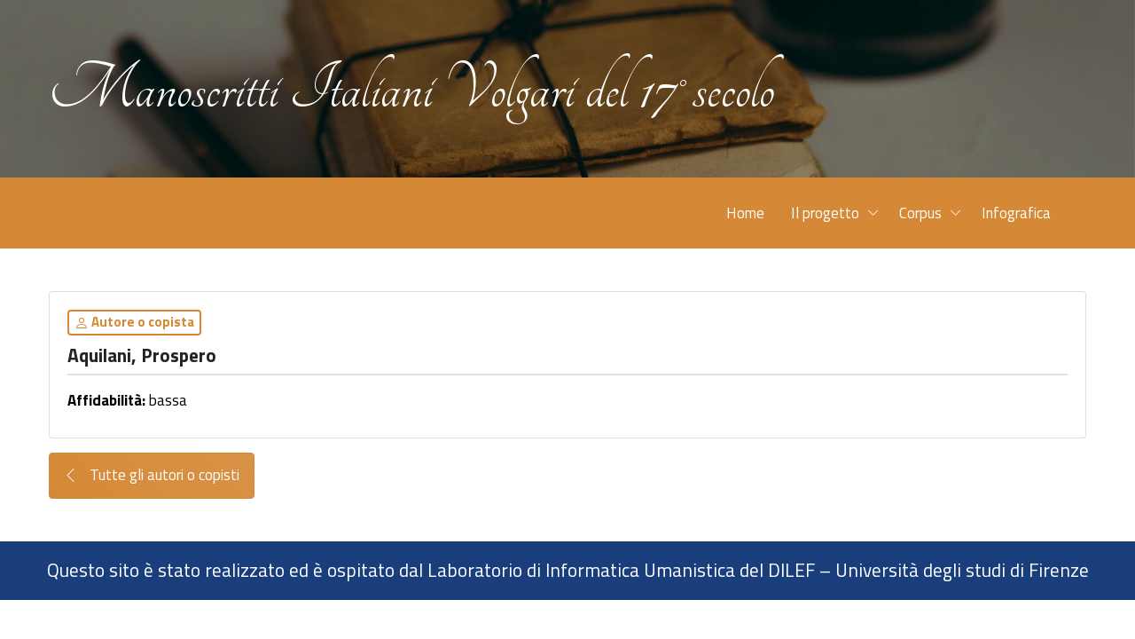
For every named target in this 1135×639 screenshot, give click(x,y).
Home (745, 213)
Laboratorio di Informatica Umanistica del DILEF (621, 570)
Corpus (920, 213)
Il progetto (825, 213)
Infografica (1016, 213)
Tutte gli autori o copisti (151, 475)
